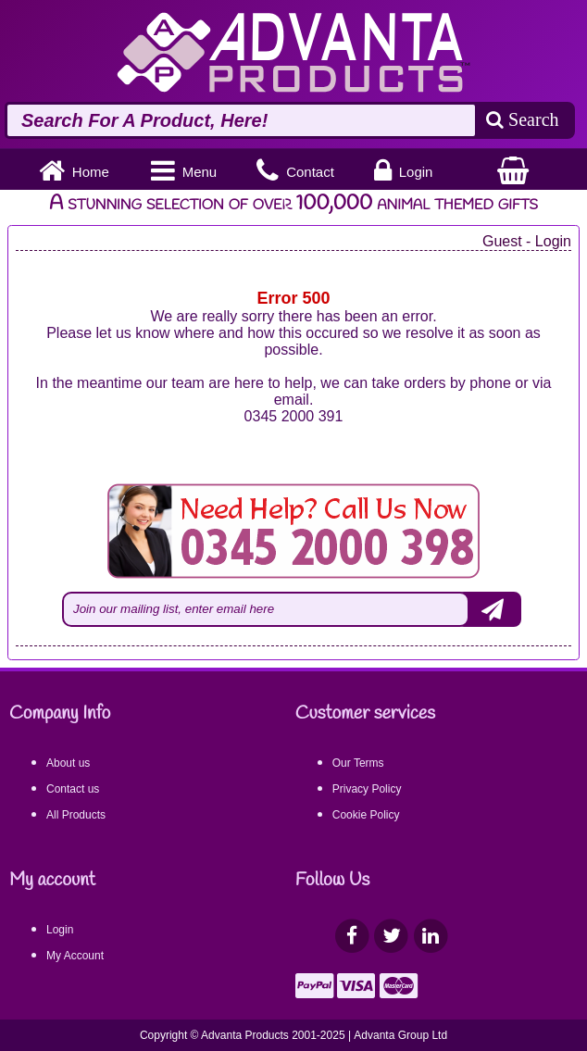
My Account (75, 955)
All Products (76, 814)
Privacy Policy (367, 788)
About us (68, 763)
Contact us (72, 788)
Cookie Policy (366, 814)
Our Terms (358, 763)
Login (59, 929)
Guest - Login (526, 241)
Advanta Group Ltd (400, 1035)
